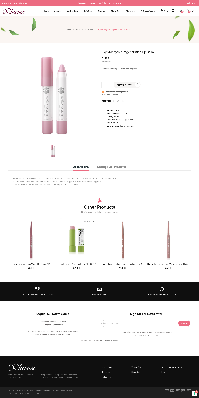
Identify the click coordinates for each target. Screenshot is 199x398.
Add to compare (109, 94)
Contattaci (135, 372)
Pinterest (122, 101)
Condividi (113, 101)
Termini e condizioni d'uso (171, 367)
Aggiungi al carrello (125, 85)
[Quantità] (105, 85)
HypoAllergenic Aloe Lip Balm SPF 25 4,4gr (77, 264)
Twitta (117, 101)
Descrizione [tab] (81, 167)
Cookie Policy (136, 367)
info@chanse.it (22, 3)
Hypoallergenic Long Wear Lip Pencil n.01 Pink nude (168, 264)
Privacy (102, 340)
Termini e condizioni (112, 340)
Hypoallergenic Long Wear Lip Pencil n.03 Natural (122, 264)
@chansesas (57, 325)
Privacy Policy (107, 367)
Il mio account (107, 377)
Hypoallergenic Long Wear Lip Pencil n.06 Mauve (31, 264)
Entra (163, 372)
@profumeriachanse (57, 322)
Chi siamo (105, 372)
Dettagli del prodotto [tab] (111, 167)
